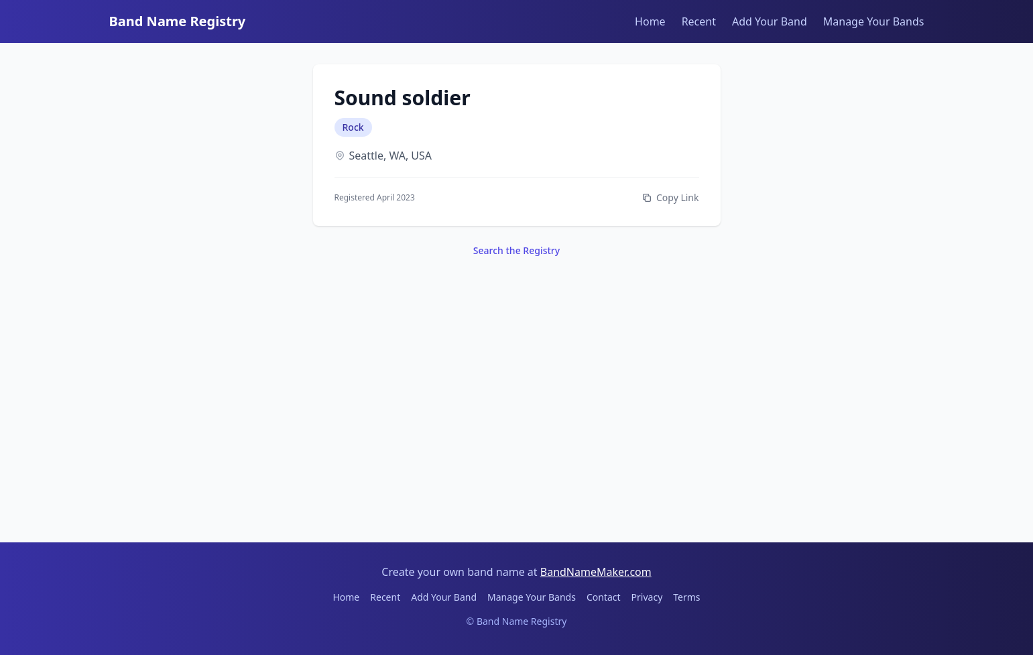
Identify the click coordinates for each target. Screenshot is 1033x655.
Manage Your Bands (873, 21)
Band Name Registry (177, 21)
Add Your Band (769, 21)
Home (650, 21)
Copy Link (670, 197)
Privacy (647, 597)
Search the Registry (516, 250)
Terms (686, 597)
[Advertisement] (517, 395)
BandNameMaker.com (596, 571)
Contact (604, 597)
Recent (699, 21)
